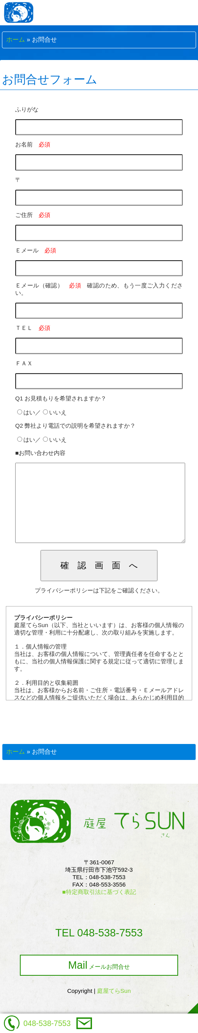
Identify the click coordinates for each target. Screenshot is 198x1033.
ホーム (15, 39)
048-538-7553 (47, 1023)
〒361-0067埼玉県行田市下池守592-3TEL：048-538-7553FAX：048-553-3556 (99, 892)
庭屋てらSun (114, 1006)
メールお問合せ (99, 981)
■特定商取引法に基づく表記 (99, 907)
